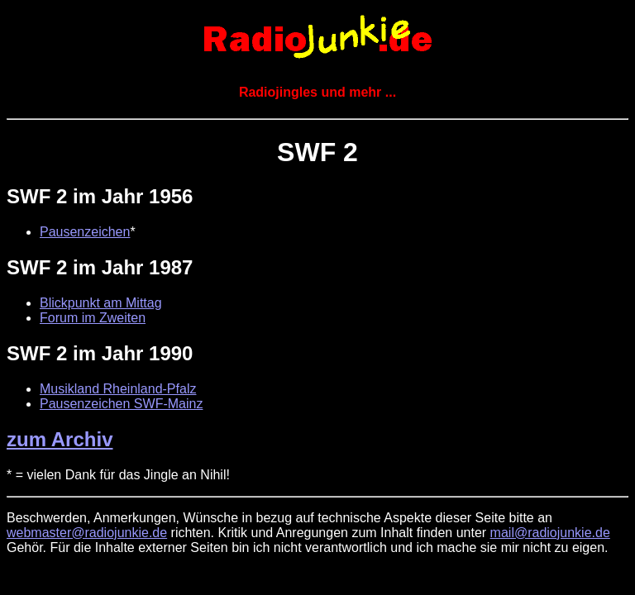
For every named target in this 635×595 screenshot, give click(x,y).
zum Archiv (59, 439)
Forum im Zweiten (93, 318)
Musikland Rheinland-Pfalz (118, 389)
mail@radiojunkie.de (550, 533)
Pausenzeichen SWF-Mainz (121, 404)
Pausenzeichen (85, 232)
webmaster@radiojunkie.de (87, 533)
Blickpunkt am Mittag (101, 303)
